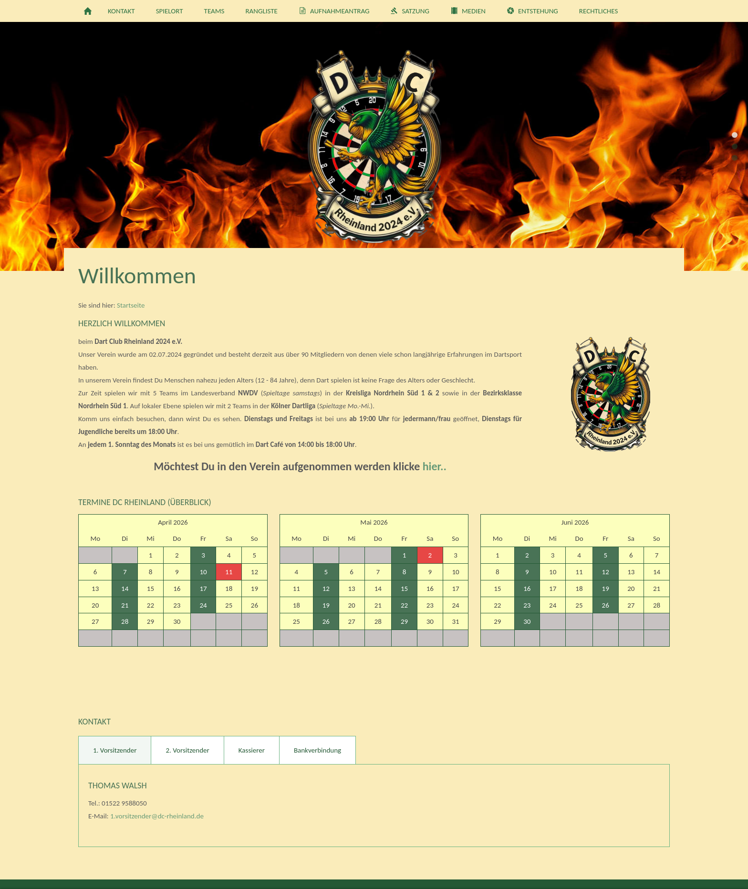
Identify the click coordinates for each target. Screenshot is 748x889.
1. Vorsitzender (114, 750)
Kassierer (252, 750)
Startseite (131, 305)
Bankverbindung (317, 750)
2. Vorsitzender (187, 750)
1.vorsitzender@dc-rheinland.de (157, 816)
